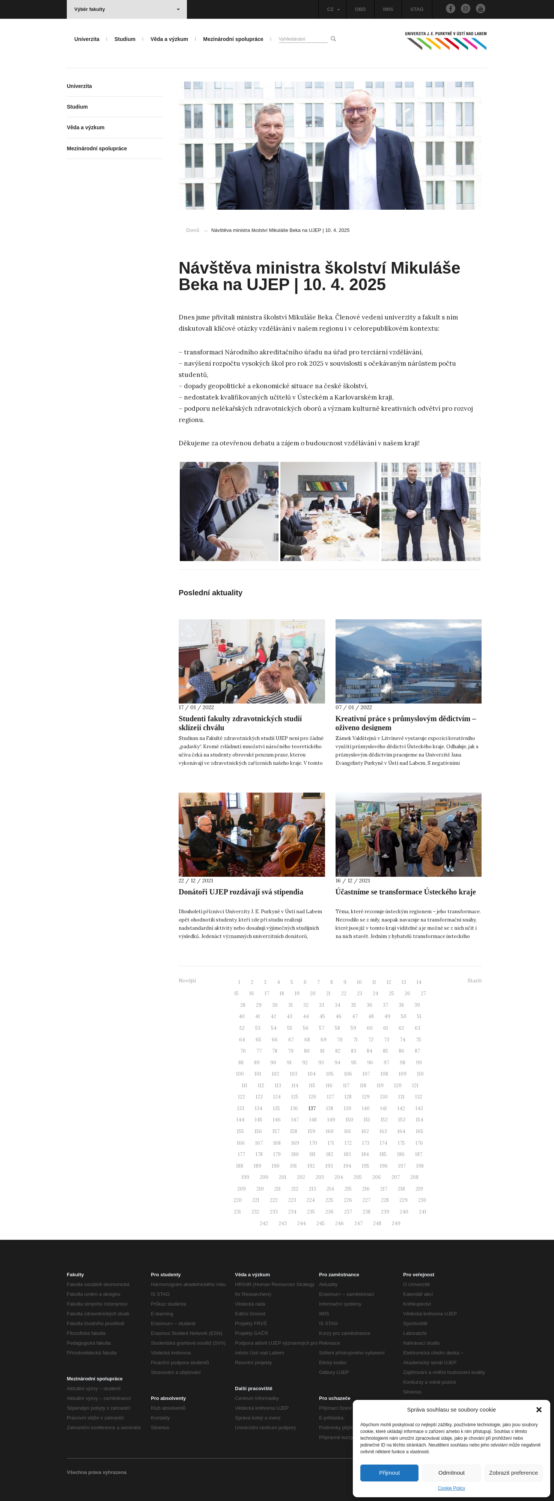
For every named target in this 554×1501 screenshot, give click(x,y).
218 (401, 1189)
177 (241, 1154)
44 (306, 1016)
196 (384, 1166)
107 (366, 1074)
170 (313, 1143)
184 (365, 1154)
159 (311, 1131)
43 (289, 1016)
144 (240, 1120)
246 (339, 1223)
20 (313, 993)
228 (385, 1200)
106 (348, 1074)
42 (273, 1016)
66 (275, 1039)
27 (423, 993)
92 (305, 1062)
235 (311, 1212)
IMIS (388, 9)
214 (330, 1189)
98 (402, 1062)
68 (307, 1039)
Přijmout (389, 1472)
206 (376, 1177)
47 (355, 1016)
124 (277, 1097)
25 (391, 993)
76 (243, 1051)
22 (343, 993)
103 (293, 1074)
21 (328, 993)
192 (311, 1166)
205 (358, 1177)
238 (366, 1212)
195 (365, 1166)
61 (385, 1028)
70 (340, 1039)
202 (301, 1177)
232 (255, 1212)
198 (420, 1166)
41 (257, 1016)
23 (359, 993)
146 (277, 1120)
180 (295, 1154)
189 (257, 1166)
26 (407, 993)
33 (321, 1005)
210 (260, 1189)
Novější (187, 980)
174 (383, 1143)
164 (401, 1131)
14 (419, 982)
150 (349, 1120)
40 (242, 1016)
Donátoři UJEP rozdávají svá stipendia (241, 892)
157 (276, 1131)
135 (276, 1108)
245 (320, 1223)
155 (240, 1131)
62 (401, 1028)
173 (365, 1143)
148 (313, 1120)
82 (337, 1051)
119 (380, 1085)
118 (363, 1085)
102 (275, 1074)
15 (236, 993)
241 (422, 1212)
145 (258, 1120)
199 (245, 1177)
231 (237, 1212)
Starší (475, 980)
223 (292, 1200)
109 (402, 1074)
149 (331, 1120)
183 (347, 1154)
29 (259, 1005)
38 (401, 1005)
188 (239, 1166)
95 (354, 1062)
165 (419, 1131)
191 (293, 1166)
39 (417, 1005)
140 (366, 1108)
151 (367, 1120)
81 (322, 1051)
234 (292, 1212)
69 (324, 1039)
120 (398, 1085)
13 (404, 982)
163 (383, 1131)
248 (377, 1223)
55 (289, 1028)
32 (306, 1005)
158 (293, 1131)
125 (294, 1097)
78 (274, 1051)
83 (353, 1051)
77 (259, 1051)
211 (277, 1189)
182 (329, 1154)
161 (347, 1131)
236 (329, 1212)
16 (251, 993)
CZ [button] (333, 9)
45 (322, 1016)
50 (403, 1016)
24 (375, 993)
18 (282, 993)
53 (257, 1028)
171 (331, 1143)
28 (242, 1005)
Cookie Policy (451, 1488)
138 (329, 1108)
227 (366, 1200)
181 (312, 1154)
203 (320, 1177)
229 (403, 1200)
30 (275, 1005)
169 (295, 1143)
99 (419, 1062)
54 (274, 1028)
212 (294, 1189)
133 (240, 1108)
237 (348, 1212)
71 (355, 1039)
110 (420, 1074)
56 (306, 1028)
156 (258, 1131)
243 (283, 1223)
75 (418, 1039)
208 (414, 1177)
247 (358, 1223)
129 (366, 1097)
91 (289, 1062)
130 (384, 1097)
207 (395, 1177)
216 (366, 1189)
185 (383, 1154)
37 (385, 1005)
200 (264, 1177)
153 (401, 1120)
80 (307, 1051)
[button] (539, 1409)
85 (385, 1051)
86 (401, 1051)
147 (295, 1120)
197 (402, 1166)
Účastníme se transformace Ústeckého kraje (406, 892)
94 (337, 1062)
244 (301, 1223)
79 (291, 1051)
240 (404, 1212)
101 (257, 1074)
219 (419, 1189)
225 (329, 1200)
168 (277, 1143)
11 (374, 982)
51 (419, 1016)
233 (274, 1212)
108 (384, 1074)
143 (419, 1108)
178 (259, 1154)
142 (401, 1108)
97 (386, 1062)
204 (338, 1177)
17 (267, 993)
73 (386, 1039)
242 (264, 1223)
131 (401, 1097)
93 (321, 1062)
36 (369, 1005)
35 (353, 1005)
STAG (416, 9)
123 (259, 1097)
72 (370, 1039)
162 (365, 1131)
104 (312, 1074)
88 (241, 1062)
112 (261, 1085)
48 (371, 1016)
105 (330, 1074)
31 (290, 1005)
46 (339, 1016)
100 (240, 1074)
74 (402, 1039)
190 (276, 1166)
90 (273, 1062)
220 (237, 1200)
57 (321, 1028)
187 (418, 1154)
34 (337, 1005)
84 (369, 1051)
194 (347, 1166)
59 (353, 1028)
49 (387, 1016)
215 (348, 1189)
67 (291, 1039)
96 (370, 1062)
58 (337, 1028)
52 (242, 1028)
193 (329, 1166)
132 (418, 1097)
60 (370, 1028)
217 (383, 1189)
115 (312, 1085)
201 (282, 1177)
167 (259, 1143)
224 (311, 1200)
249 (396, 1223)
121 (415, 1085)
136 (294, 1108)
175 (401, 1143)
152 (384, 1120)
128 (348, 1097)
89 (257, 1062)
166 (241, 1143)
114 (295, 1085)
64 (242, 1039)
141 (383, 1108)
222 (274, 1200)
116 (329, 1085)
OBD (360, 9)
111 (244, 1085)
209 (241, 1189)
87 (417, 1051)
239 (385, 1212)
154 (419, 1120)
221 (255, 1200)
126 (312, 1097)
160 (330, 1131)
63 (417, 1028)
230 (422, 1200)
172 (348, 1143)
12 (389, 982)
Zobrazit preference (513, 1472)
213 (312, 1189)
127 (330, 1097)
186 (401, 1154)
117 (346, 1085)
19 (297, 993)
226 (348, 1200)
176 (419, 1143)
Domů (192, 230)
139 (347, 1108)
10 (359, 982)
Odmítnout (451, 1472)
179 (277, 1154)
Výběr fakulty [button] (127, 9)
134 (258, 1108)
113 (278, 1085)
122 (241, 1097)
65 (258, 1039)
